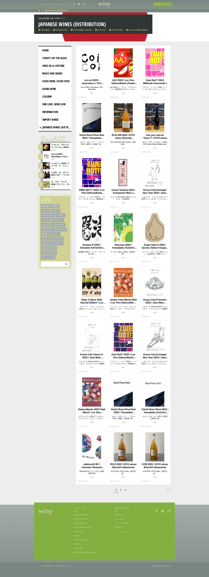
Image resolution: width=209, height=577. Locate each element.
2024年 (55, 206)
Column (46, 96)
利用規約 (118, 527)
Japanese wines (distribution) (56, 127)
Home (44, 50)
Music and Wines (51, 73)
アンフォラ (46, 239)
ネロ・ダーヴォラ (49, 248)
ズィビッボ (46, 243)
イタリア (45, 211)
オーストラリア (58, 225)
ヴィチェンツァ (48, 215)
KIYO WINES (116, 30)
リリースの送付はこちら (124, 523)
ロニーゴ (55, 211)
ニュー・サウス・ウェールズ (53, 220)
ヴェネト (60, 215)
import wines (49, 120)
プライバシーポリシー (123, 532)
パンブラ (45, 225)
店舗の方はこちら (162, 4)
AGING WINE (48, 89)
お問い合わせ (120, 519)
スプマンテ (58, 239)
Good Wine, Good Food (55, 81)
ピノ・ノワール (48, 257)
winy (91, 93)
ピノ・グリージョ (49, 253)
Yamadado (44, 30)
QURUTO (100, 30)
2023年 (44, 234)
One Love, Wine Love (53, 104)
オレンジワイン (48, 229)
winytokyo (45, 206)
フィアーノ (55, 234)
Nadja (53, 150)
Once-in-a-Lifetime (52, 66)
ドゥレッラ (58, 243)
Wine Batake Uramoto (81, 30)
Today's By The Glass (53, 58)
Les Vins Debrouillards (136, 30)
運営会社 (118, 515)
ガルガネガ (61, 229)
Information (49, 112)
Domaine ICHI (60, 30)
